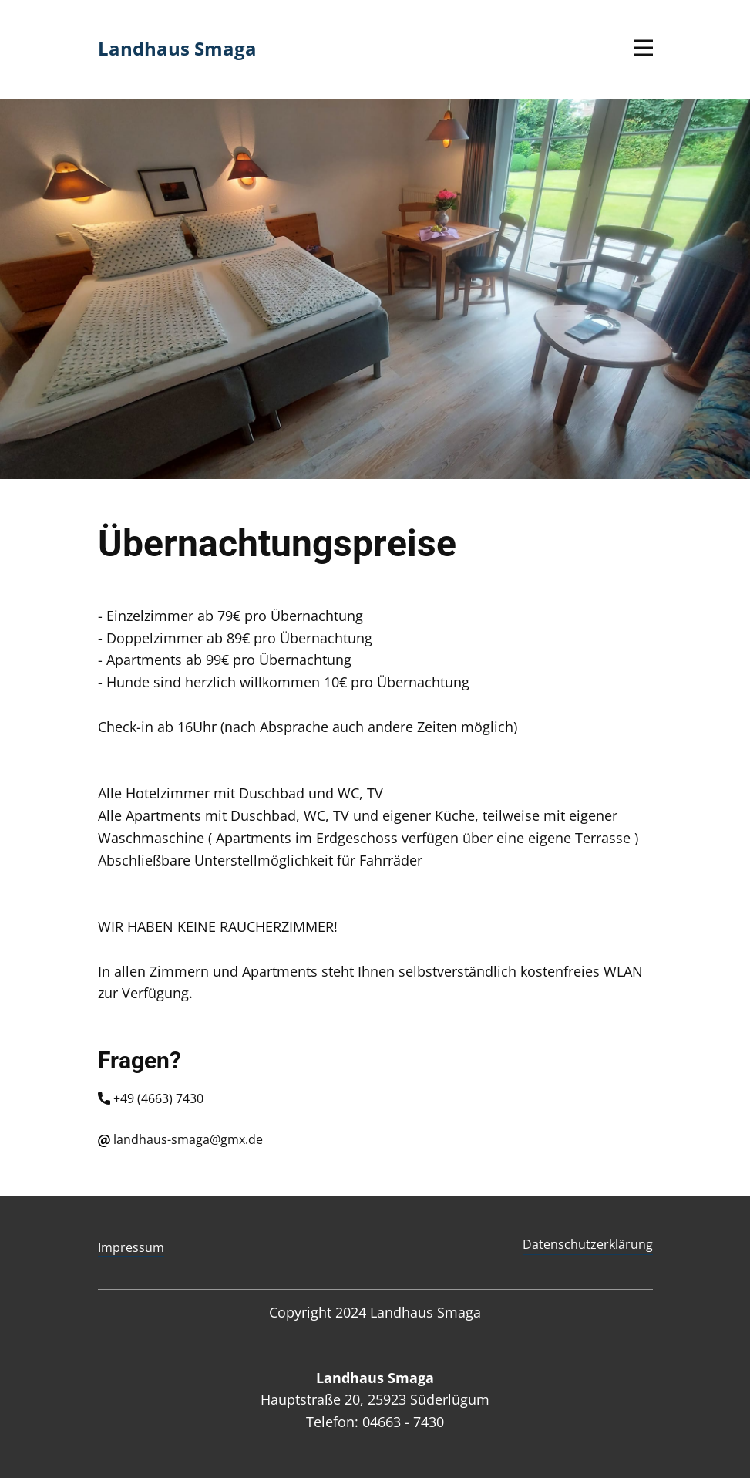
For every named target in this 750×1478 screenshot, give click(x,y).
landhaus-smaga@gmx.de (180, 1140)
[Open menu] (643, 47)
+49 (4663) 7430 (152, 1099)
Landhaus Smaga (177, 48)
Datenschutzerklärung (588, 1244)
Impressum (131, 1247)
